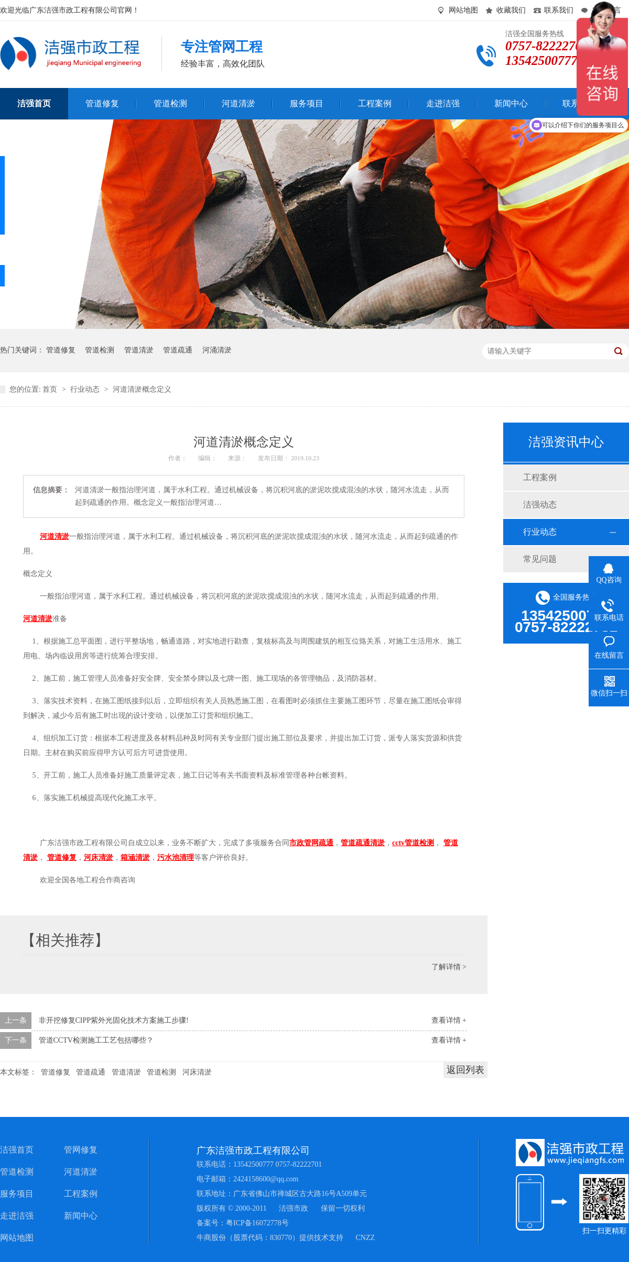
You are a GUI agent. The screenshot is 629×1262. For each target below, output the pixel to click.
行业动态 (86, 389)
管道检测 (99, 350)
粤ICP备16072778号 (257, 1223)
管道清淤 (139, 350)
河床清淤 (197, 1072)
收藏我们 (511, 10)
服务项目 (17, 1193)
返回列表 (465, 1070)
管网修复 (80, 1149)
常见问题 (540, 559)
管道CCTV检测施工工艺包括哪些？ (96, 1040)
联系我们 (558, 10)
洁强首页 (17, 1149)
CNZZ (365, 1238)
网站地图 (463, 10)
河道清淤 (80, 1171)
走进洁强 (17, 1215)
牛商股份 (211, 1238)
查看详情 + (449, 1020)
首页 (50, 389)
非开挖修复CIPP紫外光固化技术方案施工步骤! (114, 1020)
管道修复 (60, 350)
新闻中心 (80, 1215)
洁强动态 (540, 504)
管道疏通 (177, 350)
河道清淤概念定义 (142, 389)
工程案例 (540, 477)
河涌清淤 (217, 350)
